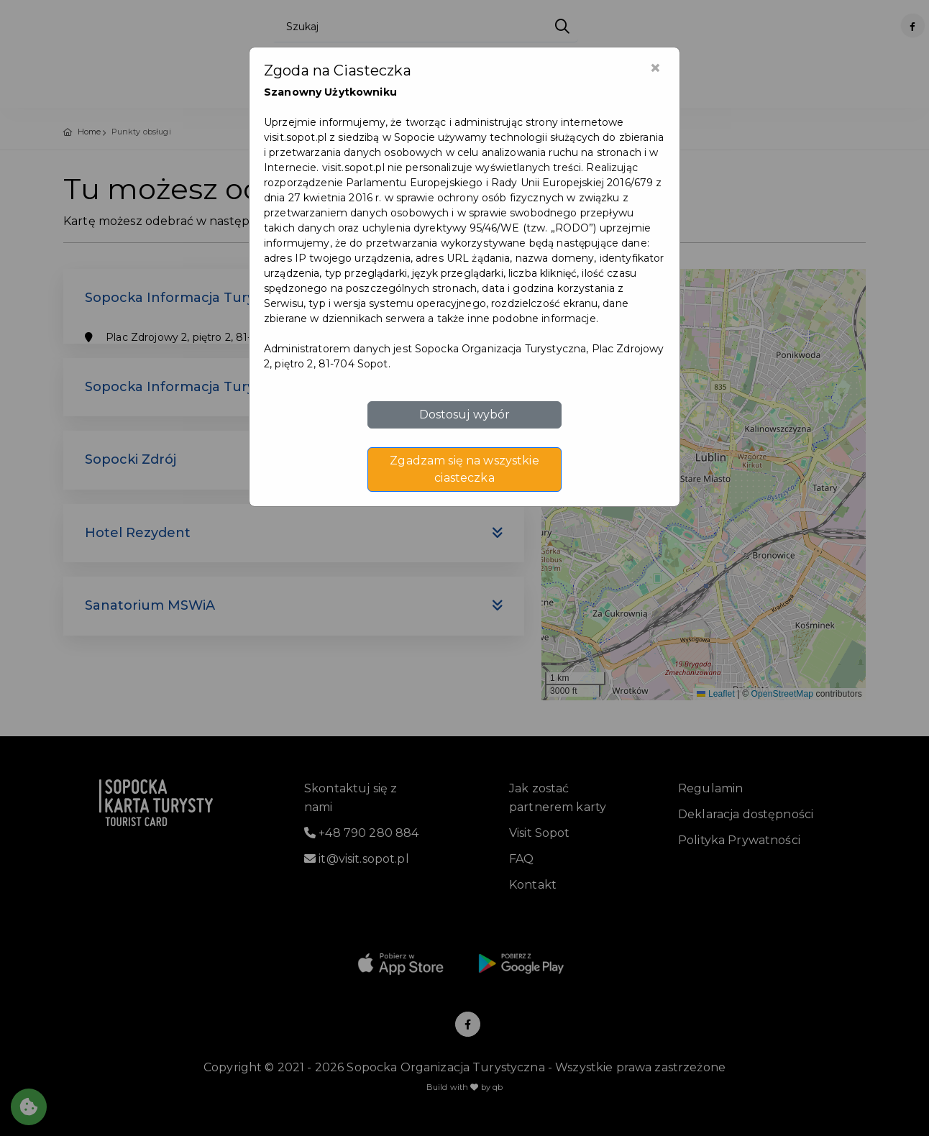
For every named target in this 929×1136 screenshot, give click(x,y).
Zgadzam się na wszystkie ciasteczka (464, 469)
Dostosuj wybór (465, 414)
